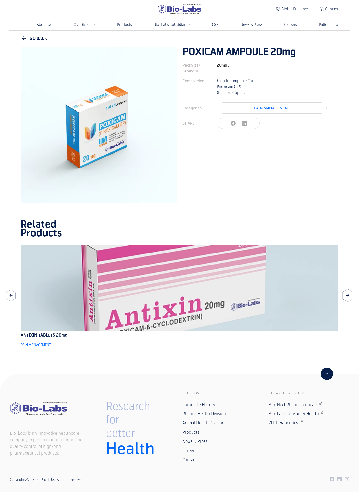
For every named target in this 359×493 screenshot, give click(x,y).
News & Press (251, 24)
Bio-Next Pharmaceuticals (296, 404)
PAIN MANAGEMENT (272, 108)
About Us (44, 24)
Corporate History (199, 404)
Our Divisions (84, 24)
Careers (290, 24)
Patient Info (328, 24)
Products (124, 24)
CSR (215, 24)
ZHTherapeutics (286, 423)
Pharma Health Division (204, 414)
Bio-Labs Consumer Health (297, 414)
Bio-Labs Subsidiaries (172, 24)
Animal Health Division (203, 423)
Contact (331, 9)
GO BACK (34, 39)
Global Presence (295, 9)
